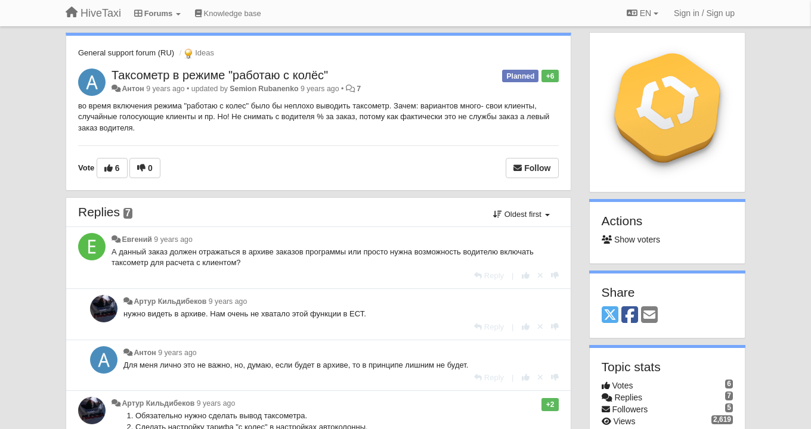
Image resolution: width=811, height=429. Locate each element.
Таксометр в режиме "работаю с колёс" (220, 75)
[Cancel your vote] (540, 275)
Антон (133, 89)
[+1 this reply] (526, 275)
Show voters (631, 239)
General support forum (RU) (126, 52)
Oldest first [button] (521, 214)
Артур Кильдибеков (170, 301)
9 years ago (173, 239)
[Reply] (489, 275)
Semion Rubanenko (264, 89)
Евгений (136, 239)
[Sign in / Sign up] (704, 13)
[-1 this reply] (555, 275)
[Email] (649, 315)
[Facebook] (629, 315)
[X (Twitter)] (610, 315)
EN (642, 13)
